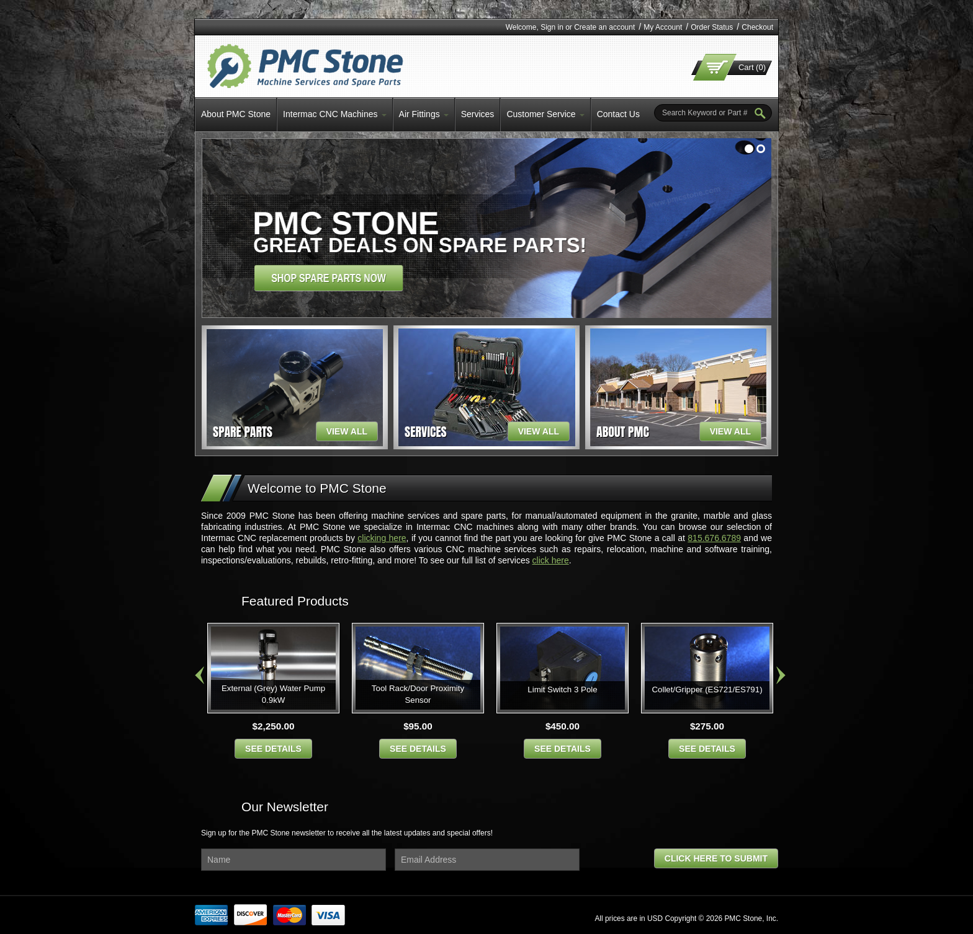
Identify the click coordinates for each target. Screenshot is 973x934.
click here (550, 560)
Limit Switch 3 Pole (562, 689)
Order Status (712, 27)
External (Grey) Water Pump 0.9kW (273, 694)
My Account (662, 27)
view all (346, 431)
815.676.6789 (714, 538)
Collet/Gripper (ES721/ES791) (707, 689)
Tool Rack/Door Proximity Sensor (418, 694)
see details (273, 749)
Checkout (757, 27)
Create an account (604, 27)
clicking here (381, 538)
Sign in (551, 27)
